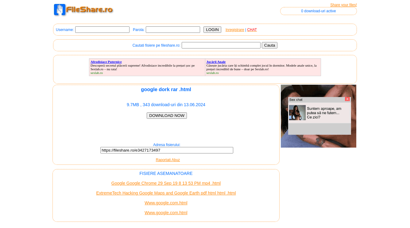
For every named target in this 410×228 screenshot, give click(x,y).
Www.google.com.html (166, 202)
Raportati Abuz (168, 160)
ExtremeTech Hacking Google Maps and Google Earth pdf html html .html (166, 193)
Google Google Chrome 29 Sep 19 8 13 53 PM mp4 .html (166, 183)
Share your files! (343, 5)
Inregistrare (235, 30)
